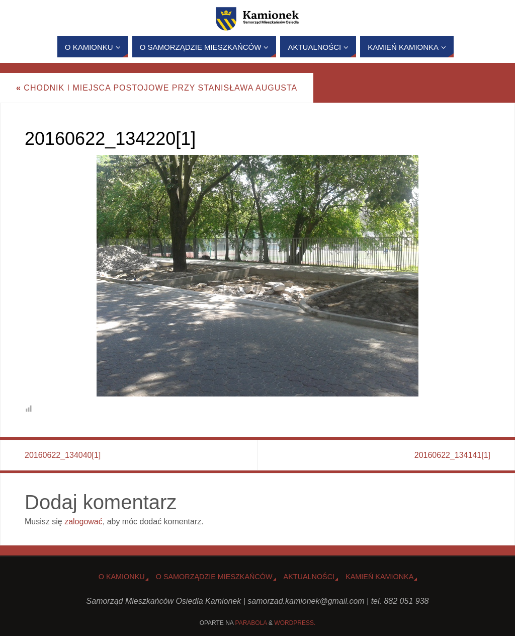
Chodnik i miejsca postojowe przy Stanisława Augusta (156, 88)
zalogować (83, 521)
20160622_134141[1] (452, 455)
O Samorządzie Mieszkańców (214, 577)
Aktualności (309, 577)
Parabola (251, 622)
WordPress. (294, 622)
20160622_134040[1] (63, 455)
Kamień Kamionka (379, 577)
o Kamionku (122, 577)
